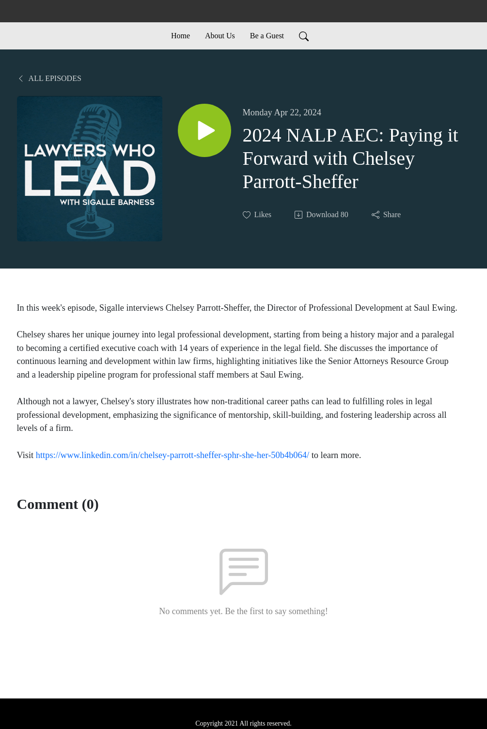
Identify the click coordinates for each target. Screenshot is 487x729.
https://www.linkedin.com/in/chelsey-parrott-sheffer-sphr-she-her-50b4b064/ (172, 455)
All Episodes (49, 78)
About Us (220, 36)
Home (180, 36)
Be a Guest (267, 36)
